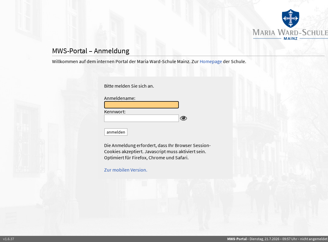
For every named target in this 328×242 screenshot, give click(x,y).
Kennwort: (115, 111)
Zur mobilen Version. (125, 170)
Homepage (211, 61)
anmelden (116, 132)
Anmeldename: (119, 98)
